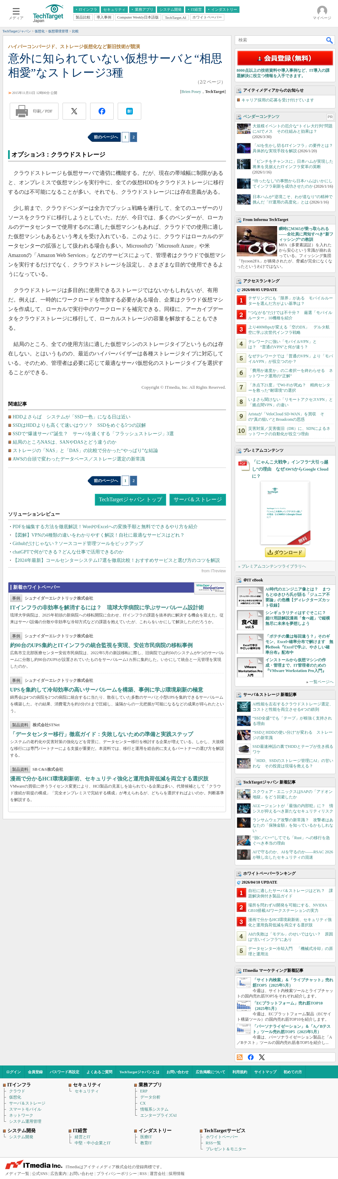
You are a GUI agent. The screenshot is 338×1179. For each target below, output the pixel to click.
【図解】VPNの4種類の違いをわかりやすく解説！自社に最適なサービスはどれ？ (99, 535)
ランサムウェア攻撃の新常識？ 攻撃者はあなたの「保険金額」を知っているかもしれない (293, 825)
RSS (239, 1057)
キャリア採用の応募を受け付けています (277, 100)
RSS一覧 (213, 1143)
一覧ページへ (321, 681)
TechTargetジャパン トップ (130, 499)
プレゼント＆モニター (226, 1149)
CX (143, 1103)
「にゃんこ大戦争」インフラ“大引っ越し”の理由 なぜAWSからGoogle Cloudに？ (290, 469)
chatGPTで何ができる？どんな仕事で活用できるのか (68, 551)
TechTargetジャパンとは (139, 1072)
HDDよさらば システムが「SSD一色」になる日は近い (71, 416)
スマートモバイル (25, 1109)
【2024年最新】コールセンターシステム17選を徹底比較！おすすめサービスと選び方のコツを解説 (116, 560)
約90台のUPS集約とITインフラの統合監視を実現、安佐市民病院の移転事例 (101, 645)
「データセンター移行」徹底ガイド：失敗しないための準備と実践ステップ (101, 734)
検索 (330, 40)
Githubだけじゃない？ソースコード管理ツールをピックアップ (78, 543)
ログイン (13, 1072)
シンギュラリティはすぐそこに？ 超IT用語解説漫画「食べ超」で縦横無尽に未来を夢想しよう (297, 618)
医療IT (146, 1137)
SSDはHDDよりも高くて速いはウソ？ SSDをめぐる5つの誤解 (79, 425)
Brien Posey (191, 91)
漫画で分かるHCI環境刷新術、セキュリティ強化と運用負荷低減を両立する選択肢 (109, 779)
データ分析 (150, 1097)
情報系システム (154, 1109)
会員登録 (35, 1072)
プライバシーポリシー (117, 1173)
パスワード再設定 (64, 1072)
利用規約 (239, 1072)
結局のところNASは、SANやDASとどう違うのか (64, 442)
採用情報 (176, 1173)
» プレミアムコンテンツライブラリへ (272, 566)
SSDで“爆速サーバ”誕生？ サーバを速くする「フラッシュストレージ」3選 (93, 433)
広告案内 (58, 1173)
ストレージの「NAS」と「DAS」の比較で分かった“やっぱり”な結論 (85, 450)
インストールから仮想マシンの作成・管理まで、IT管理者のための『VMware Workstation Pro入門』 (295, 665)
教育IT (146, 1143)
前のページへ (106, 137)
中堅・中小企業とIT (93, 1143)
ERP (144, 1091)
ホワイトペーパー (222, 1137)
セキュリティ (87, 1091)
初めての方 (293, 1072)
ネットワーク (21, 1115)
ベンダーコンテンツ (261, 116)
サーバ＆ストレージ (198, 499)
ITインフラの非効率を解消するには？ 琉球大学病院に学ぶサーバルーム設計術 (107, 607)
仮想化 (15, 1097)
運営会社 (158, 1173)
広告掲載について (210, 1072)
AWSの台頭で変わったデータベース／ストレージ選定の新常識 (79, 458)
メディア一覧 (17, 1173)
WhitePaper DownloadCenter (210, 588)
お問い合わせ (177, 1072)
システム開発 (21, 1137)
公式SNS (39, 1173)
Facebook (251, 1057)
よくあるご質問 (99, 1072)
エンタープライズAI (158, 1115)
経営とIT (82, 1137)
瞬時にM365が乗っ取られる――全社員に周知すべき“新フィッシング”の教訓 (306, 234)
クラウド (17, 1091)
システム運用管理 (25, 1121)
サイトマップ (265, 1072)
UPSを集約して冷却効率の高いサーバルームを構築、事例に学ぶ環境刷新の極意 (106, 690)
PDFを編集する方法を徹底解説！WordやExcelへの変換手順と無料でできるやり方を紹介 (105, 526)
